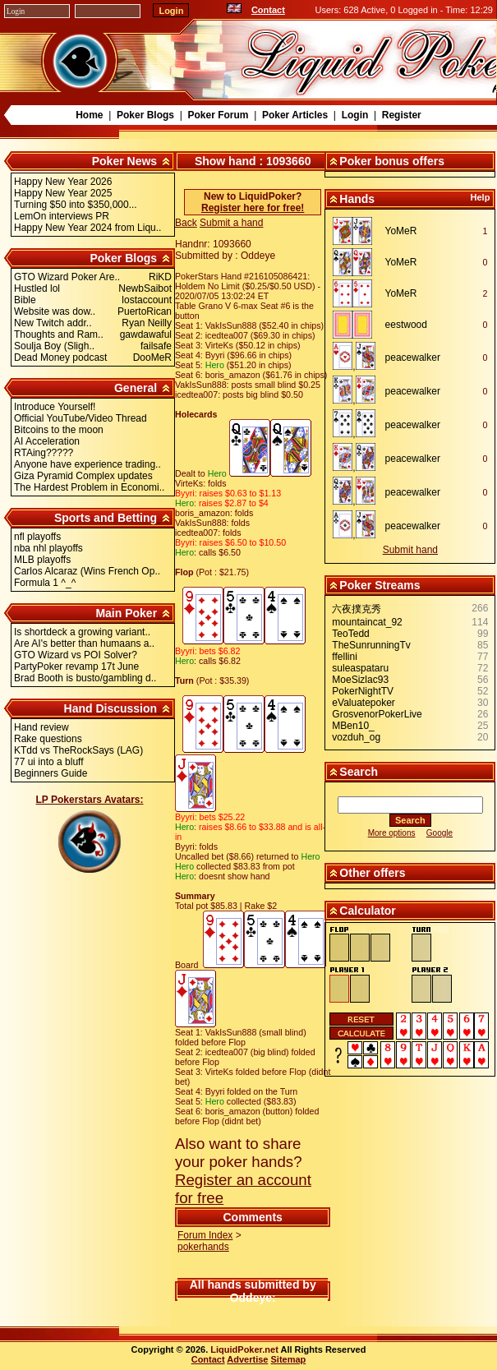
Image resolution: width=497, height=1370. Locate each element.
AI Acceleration (47, 441)
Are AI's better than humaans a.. (84, 643)
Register (401, 115)
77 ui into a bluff (49, 762)
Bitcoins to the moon (59, 430)
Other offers (372, 872)
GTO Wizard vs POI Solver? (75, 655)
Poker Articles (295, 115)
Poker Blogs (145, 115)
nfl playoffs (37, 536)
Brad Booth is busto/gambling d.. (85, 678)
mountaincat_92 (367, 622)
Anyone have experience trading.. (87, 464)
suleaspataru (360, 668)
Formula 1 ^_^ (45, 582)
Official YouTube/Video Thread (80, 418)
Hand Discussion (111, 708)
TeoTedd (350, 633)
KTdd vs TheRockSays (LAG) (78, 750)
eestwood (406, 324)
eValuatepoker (363, 702)
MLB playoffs (42, 559)
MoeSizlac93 (360, 679)
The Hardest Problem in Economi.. (89, 487)
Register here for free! (252, 208)
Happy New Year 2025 (63, 193)
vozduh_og (356, 737)
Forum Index (204, 1235)
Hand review (41, 727)
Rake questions (48, 739)
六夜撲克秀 (356, 609)
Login (355, 115)
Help (480, 197)
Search (358, 771)
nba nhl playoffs (48, 548)
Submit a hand (231, 222)
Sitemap (288, 1359)
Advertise (247, 1359)
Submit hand (410, 550)
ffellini (344, 656)
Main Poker (126, 613)
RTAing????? (43, 453)
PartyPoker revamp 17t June (76, 666)
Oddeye (251, 1297)
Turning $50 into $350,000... (75, 204)
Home (89, 115)
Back (186, 222)
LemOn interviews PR (61, 216)
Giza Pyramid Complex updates (83, 476)
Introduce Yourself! (54, 407)
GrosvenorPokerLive (376, 714)
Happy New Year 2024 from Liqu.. (87, 227)
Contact (268, 10)
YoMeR (401, 231)
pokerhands (203, 1246)
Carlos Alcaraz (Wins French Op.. (87, 571)
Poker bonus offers (391, 161)
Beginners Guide (50, 773)
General (135, 387)
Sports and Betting (105, 517)
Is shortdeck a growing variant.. (82, 632)
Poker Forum (217, 115)
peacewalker (412, 357)
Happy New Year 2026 (63, 181)
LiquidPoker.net (244, 1349)
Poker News (124, 161)
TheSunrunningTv (371, 645)
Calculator (367, 910)
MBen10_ (353, 725)
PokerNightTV (362, 691)
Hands (357, 198)
